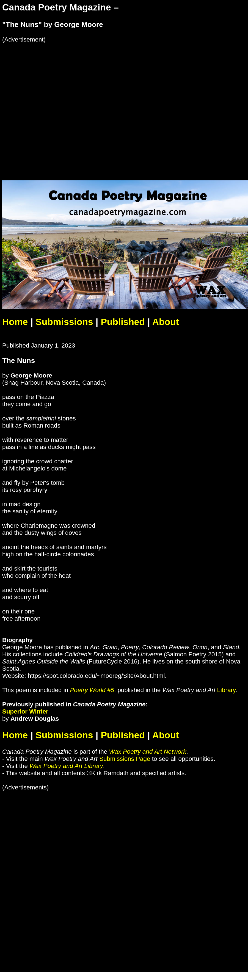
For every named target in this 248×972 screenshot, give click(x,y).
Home (15, 322)
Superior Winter (25, 711)
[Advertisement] (61, 104)
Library (226, 690)
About (165, 322)
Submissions (64, 322)
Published (123, 322)
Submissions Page (124, 758)
